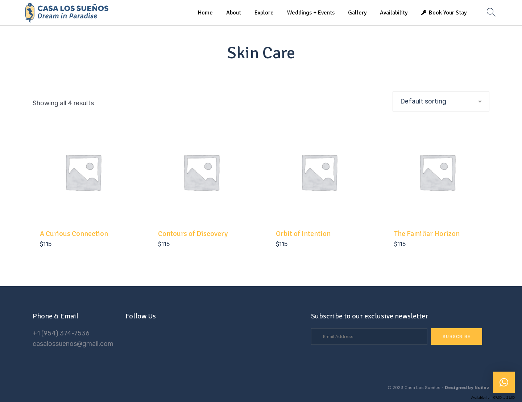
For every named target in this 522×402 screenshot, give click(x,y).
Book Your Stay (448, 12)
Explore (264, 12)
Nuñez (482, 387)
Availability (393, 12)
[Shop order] (441, 101)
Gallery (357, 12)
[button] (456, 336)
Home (205, 12)
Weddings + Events (311, 12)
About (233, 12)
